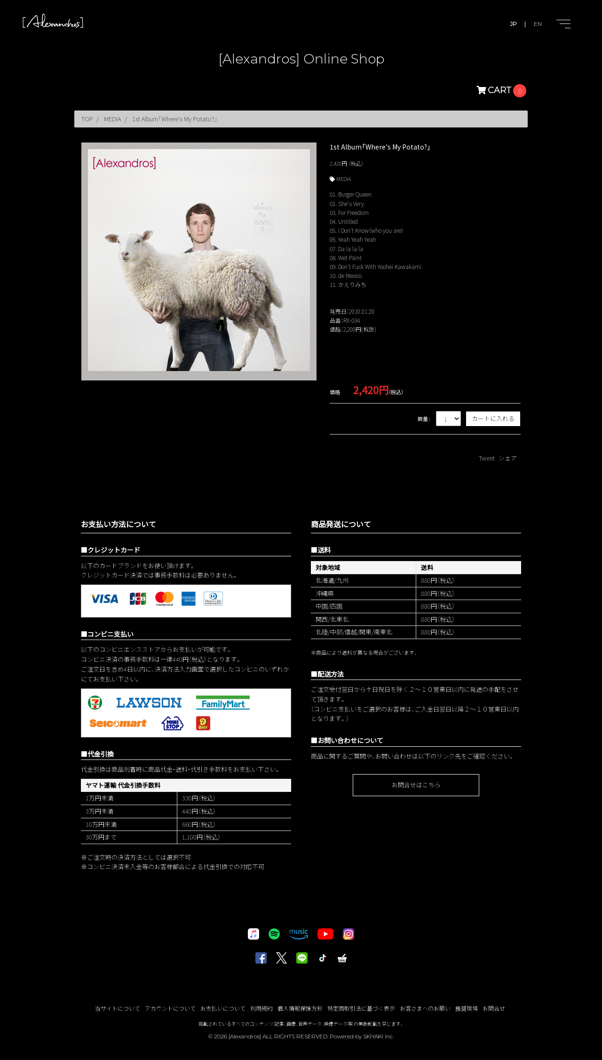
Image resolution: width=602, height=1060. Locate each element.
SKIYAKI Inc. (378, 1036)
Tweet (487, 457)
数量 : (424, 418)
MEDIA (343, 178)
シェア (508, 457)
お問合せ (494, 1008)
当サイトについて (117, 1008)
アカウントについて (170, 1008)
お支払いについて (223, 1008)
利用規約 (261, 1008)
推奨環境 (466, 1008)
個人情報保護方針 (300, 1008)
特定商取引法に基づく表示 (361, 1008)
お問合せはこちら (416, 784)
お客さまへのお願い (425, 1008)
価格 (335, 392)
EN (538, 23)
